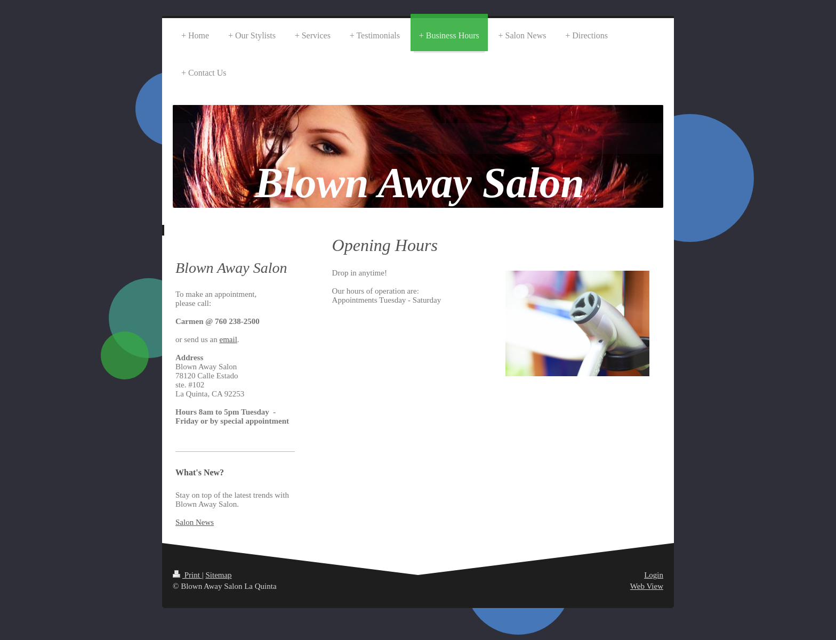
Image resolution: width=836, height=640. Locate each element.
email (228, 339)
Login (653, 575)
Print (187, 575)
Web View (646, 586)
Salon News (194, 522)
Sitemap (218, 575)
